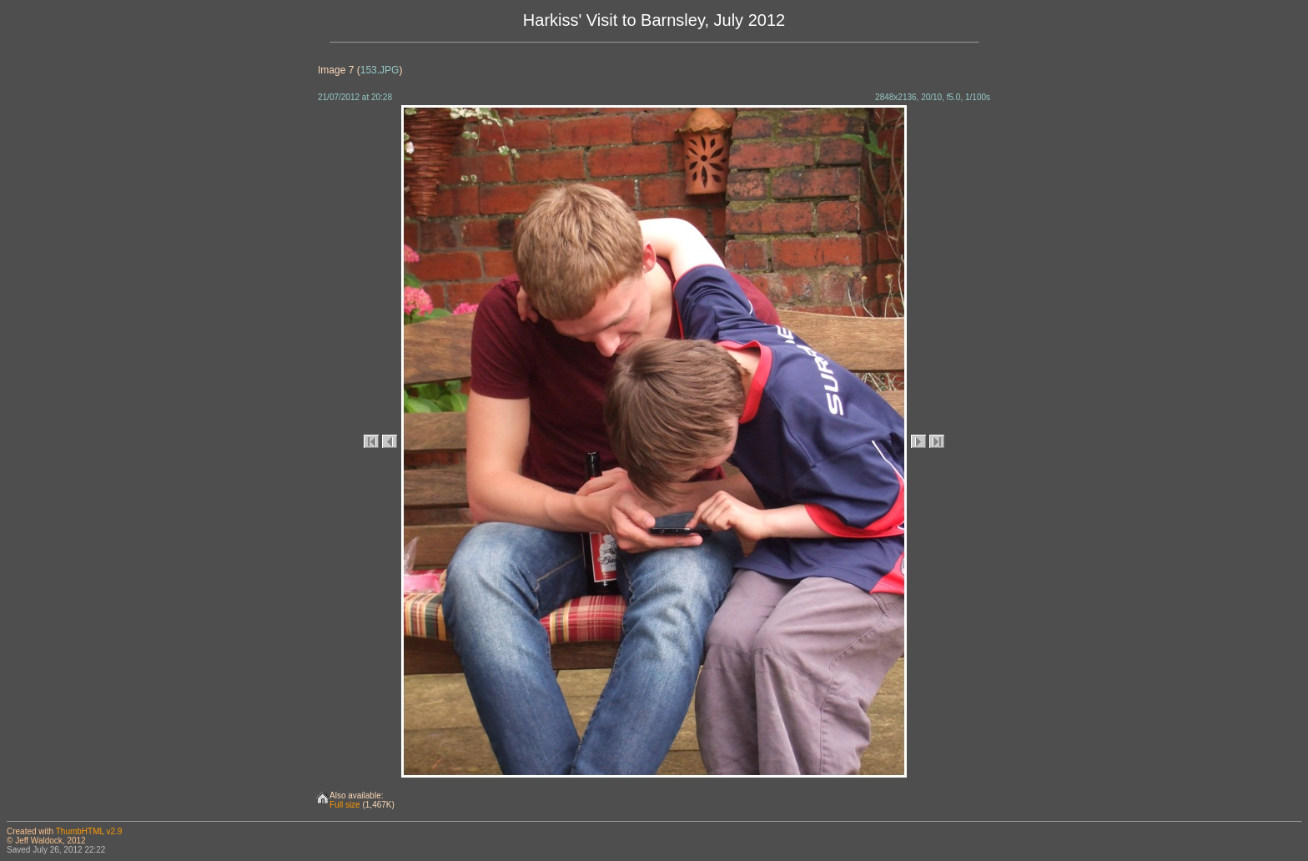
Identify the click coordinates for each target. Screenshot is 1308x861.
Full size (345, 804)
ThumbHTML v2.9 (89, 831)
